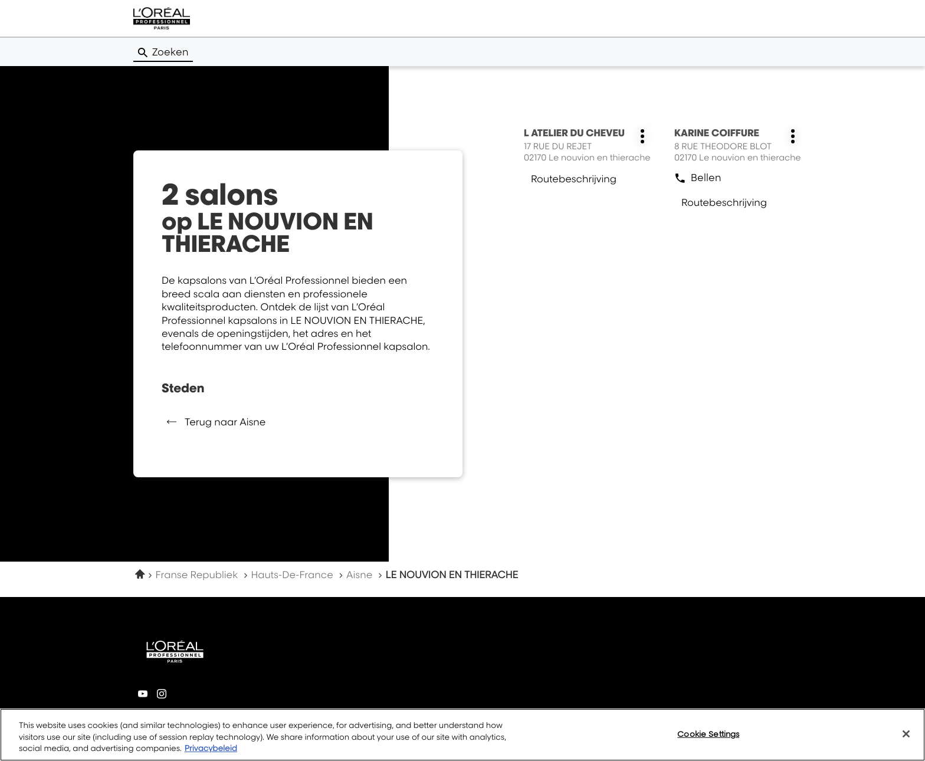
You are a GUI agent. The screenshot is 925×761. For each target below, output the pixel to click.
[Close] (906, 734)
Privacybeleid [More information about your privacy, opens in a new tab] (211, 748)
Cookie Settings (708, 733)
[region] (462, 734)
